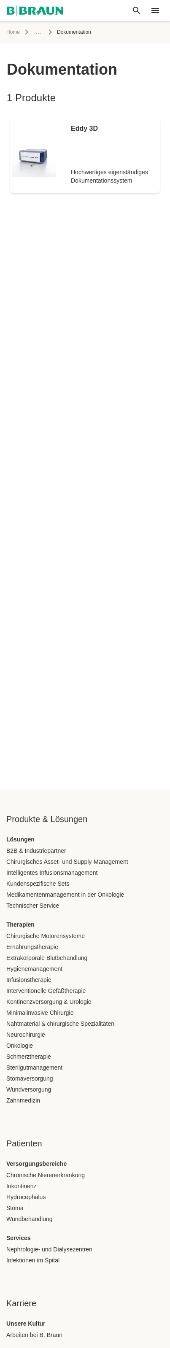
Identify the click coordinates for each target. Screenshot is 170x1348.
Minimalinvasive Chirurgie (40, 1012)
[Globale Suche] (136, 10)
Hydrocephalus (26, 1197)
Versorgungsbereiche (36, 1163)
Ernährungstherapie (32, 947)
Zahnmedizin (23, 1100)
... (38, 31)
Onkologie (19, 1045)
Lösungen (20, 839)
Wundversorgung (28, 1089)
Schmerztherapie (28, 1056)
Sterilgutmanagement (34, 1067)
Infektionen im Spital (32, 1260)
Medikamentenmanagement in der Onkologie (65, 894)
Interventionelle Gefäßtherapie (46, 990)
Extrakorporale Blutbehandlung (46, 957)
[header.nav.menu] (155, 10)
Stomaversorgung (29, 1078)
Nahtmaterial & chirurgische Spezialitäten (60, 1023)
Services (18, 1238)
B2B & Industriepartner (36, 850)
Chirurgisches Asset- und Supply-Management (67, 861)
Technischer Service (32, 905)
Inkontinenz (21, 1186)
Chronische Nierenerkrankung (45, 1175)
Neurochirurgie (25, 1034)
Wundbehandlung (29, 1219)
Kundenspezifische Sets (37, 883)
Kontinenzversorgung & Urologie (49, 1001)
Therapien (20, 924)
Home (13, 32)
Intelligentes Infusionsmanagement (51, 872)
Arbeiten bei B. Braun (34, 1335)
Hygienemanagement (34, 968)
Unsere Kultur (26, 1323)
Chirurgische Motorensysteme (45, 936)
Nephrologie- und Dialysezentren (49, 1249)
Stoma (14, 1208)
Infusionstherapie (28, 979)
